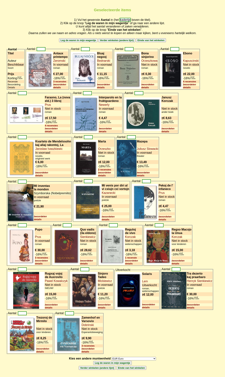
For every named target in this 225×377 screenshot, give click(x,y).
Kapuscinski (191, 60)
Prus (48, 104)
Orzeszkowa (149, 60)
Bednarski (103, 60)
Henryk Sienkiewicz (199, 280)
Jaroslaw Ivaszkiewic (49, 148)
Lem (145, 281)
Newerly (104, 104)
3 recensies (59, 81)
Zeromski (59, 60)
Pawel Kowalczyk (56, 280)
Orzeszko (104, 148)
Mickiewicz (105, 280)
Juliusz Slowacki (147, 148)
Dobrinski (88, 325)
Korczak (130, 236)
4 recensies (189, 81)
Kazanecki (108, 192)
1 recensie (131, 257)
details (57, 87)
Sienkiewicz (87, 236)
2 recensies (104, 169)
